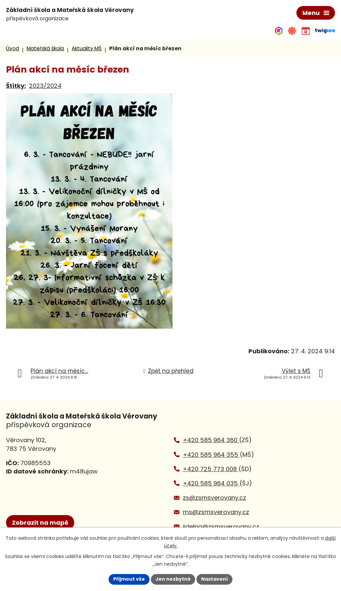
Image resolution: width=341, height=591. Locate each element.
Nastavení (214, 579)
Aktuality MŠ (87, 48)
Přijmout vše (129, 579)
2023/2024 (45, 86)
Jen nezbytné (173, 579)
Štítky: (16, 86)
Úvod (12, 48)
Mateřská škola (45, 48)
